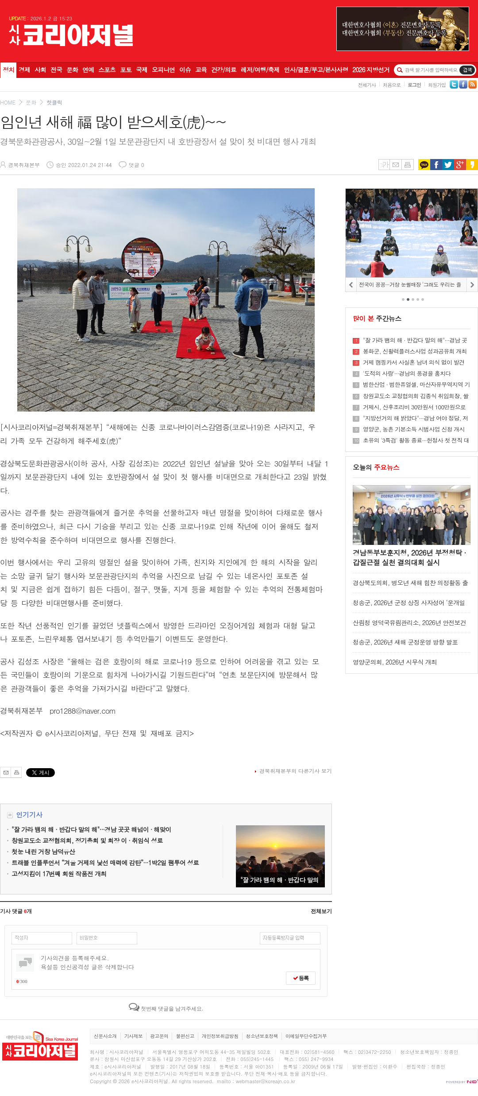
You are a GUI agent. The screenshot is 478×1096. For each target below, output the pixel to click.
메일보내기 (395, 164)
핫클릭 (54, 102)
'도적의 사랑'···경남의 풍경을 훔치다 (407, 373)
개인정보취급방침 (220, 1036)
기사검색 (467, 70)
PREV (351, 284)
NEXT (472, 284)
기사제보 (133, 1036)
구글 (460, 164)
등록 (300, 978)
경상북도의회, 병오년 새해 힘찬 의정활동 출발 (410, 586)
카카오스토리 (472, 164)
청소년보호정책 (262, 1036)
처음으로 (392, 85)
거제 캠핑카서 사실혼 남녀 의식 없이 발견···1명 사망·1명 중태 (413, 362)
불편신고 (185, 1036)
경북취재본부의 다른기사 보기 (295, 770)
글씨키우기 (383, 164)
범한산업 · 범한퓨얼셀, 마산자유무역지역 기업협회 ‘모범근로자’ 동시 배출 (416, 385)
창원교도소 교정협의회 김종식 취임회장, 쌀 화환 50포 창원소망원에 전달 (415, 396)
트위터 (448, 164)
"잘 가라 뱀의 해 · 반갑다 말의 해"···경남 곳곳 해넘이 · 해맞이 (280, 856)
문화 (31, 102)
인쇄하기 (407, 164)
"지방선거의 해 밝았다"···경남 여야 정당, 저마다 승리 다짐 (415, 418)
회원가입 (437, 85)
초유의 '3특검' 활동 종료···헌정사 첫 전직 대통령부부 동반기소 (416, 440)
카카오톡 (424, 164)
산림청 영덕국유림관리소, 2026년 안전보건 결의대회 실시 (409, 626)
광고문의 (159, 1036)
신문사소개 (105, 1036)
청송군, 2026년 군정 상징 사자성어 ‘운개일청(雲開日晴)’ (409, 606)
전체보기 (321, 911)
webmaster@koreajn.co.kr (265, 1081)
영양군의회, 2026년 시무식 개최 (395, 661)
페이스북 (436, 164)
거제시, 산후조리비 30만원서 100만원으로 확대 (414, 407)
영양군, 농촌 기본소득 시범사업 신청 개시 (414, 429)
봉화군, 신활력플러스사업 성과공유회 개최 (415, 351)
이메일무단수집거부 (306, 1036)
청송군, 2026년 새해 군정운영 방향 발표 (405, 641)
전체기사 (367, 85)
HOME (7, 102)
